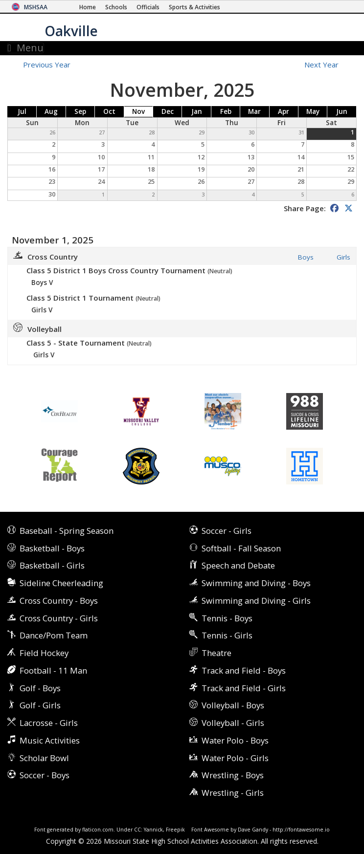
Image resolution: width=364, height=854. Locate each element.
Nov (138, 111)
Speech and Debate (238, 565)
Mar (254, 111)
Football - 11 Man (53, 670)
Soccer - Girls (226, 530)
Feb (225, 111)
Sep (80, 111)
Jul (22, 111)
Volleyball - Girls (233, 722)
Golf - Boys (40, 688)
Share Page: (305, 208)
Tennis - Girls (227, 635)
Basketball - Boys (52, 548)
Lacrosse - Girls (49, 722)
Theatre (216, 652)
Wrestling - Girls (233, 792)
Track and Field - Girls (244, 688)
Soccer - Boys (44, 775)
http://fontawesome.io (301, 829)
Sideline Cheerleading (61, 583)
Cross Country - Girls (59, 618)
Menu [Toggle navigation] (26, 48)
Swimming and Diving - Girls (256, 600)
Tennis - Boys (227, 618)
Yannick (153, 829)
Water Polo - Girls (235, 758)
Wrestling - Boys (233, 775)
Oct (109, 111)
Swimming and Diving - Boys (256, 583)
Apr (283, 111)
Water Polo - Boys (235, 740)
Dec (167, 111)
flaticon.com (98, 829)
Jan (196, 111)
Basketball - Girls (52, 565)
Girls (343, 257)
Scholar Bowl (44, 758)
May (312, 111)
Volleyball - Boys (233, 705)
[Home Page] (87, 7)
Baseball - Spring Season (67, 530)
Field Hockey (44, 652)
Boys (306, 257)
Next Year (327, 64)
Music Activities (50, 740)
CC (137, 829)
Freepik (175, 829)
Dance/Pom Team (54, 635)
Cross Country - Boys (59, 600)
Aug (51, 111)
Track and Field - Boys (244, 670)
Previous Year (46, 64)
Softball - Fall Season (241, 548)
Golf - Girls (40, 705)
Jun (341, 111)
